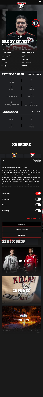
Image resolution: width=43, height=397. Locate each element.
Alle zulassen (21, 224)
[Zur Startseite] (21, 6)
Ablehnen (21, 235)
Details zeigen (32, 218)
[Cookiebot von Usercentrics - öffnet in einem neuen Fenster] (32, 160)
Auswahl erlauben (21, 229)
